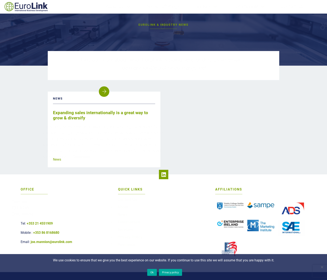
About (129, 209)
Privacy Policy (135, 235)
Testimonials (238, 6)
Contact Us (277, 6)
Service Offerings (170, 6)
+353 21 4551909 (40, 223)
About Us (129, 6)
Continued (85, 154)
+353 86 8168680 (46, 233)
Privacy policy (170, 272)
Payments (132, 241)
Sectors (203, 6)
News (57, 159)
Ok (152, 272)
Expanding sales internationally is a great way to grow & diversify (100, 115)
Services (131, 228)
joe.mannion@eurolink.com (51, 242)
